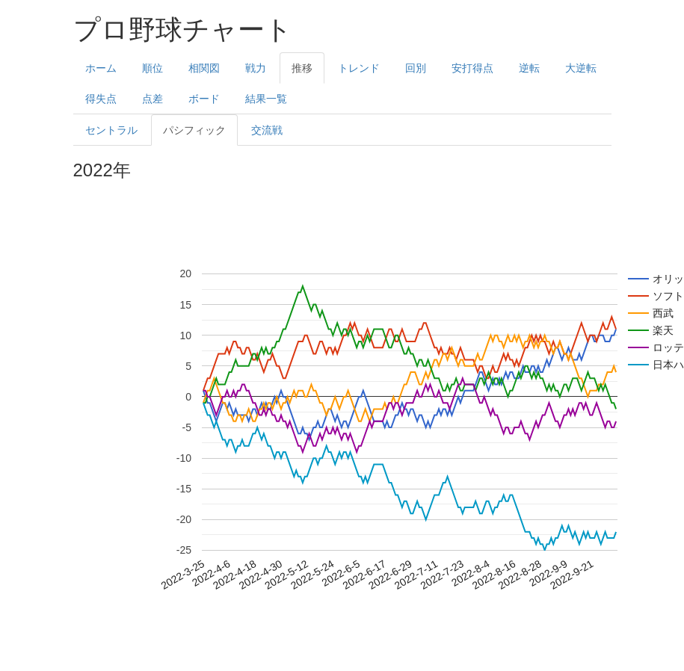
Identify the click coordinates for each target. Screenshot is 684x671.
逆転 (529, 68)
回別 (415, 68)
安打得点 (472, 68)
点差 (152, 99)
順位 (152, 68)
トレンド (359, 68)
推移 (302, 68)
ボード (204, 99)
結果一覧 (266, 99)
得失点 (101, 99)
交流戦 (267, 130)
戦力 (255, 68)
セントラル (111, 130)
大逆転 (581, 68)
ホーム (101, 68)
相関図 (204, 68)
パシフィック (194, 130)
